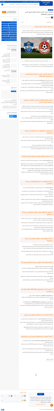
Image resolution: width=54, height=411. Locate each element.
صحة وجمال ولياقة (13, 37)
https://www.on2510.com (40, 404)
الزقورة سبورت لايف (42, 409)
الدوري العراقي (5, 26)
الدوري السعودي (13, 26)
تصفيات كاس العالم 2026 (11, 31)
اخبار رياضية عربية (13, 24)
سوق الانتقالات (5, 35)
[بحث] (2, 4)
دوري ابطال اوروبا (13, 35)
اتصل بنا (8, 49)
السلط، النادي (50, 106)
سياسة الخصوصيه (7, 70)
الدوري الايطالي (18, 4)
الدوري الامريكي (12, 4)
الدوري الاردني (5, 24)
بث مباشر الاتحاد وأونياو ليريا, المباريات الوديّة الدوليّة (5, 76)
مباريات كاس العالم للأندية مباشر (10, 40)
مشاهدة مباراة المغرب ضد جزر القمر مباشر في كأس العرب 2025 (5, 81)
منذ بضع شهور (14, 99)
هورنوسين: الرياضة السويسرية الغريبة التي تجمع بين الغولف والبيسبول (5, 55)
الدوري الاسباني (30, 4)
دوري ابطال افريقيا (5, 33)
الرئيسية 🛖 (36, 4)
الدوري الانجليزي (24, 4)
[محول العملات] (20, 396)
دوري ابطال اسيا (13, 33)
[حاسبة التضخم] (7, 396)
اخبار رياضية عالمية (12, 22)
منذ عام (8, 48)
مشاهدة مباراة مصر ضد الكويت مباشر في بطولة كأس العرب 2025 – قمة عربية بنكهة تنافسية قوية (6, 61)
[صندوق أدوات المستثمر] (13, 400)
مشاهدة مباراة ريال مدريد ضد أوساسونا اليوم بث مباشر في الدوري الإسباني (6, 66)
